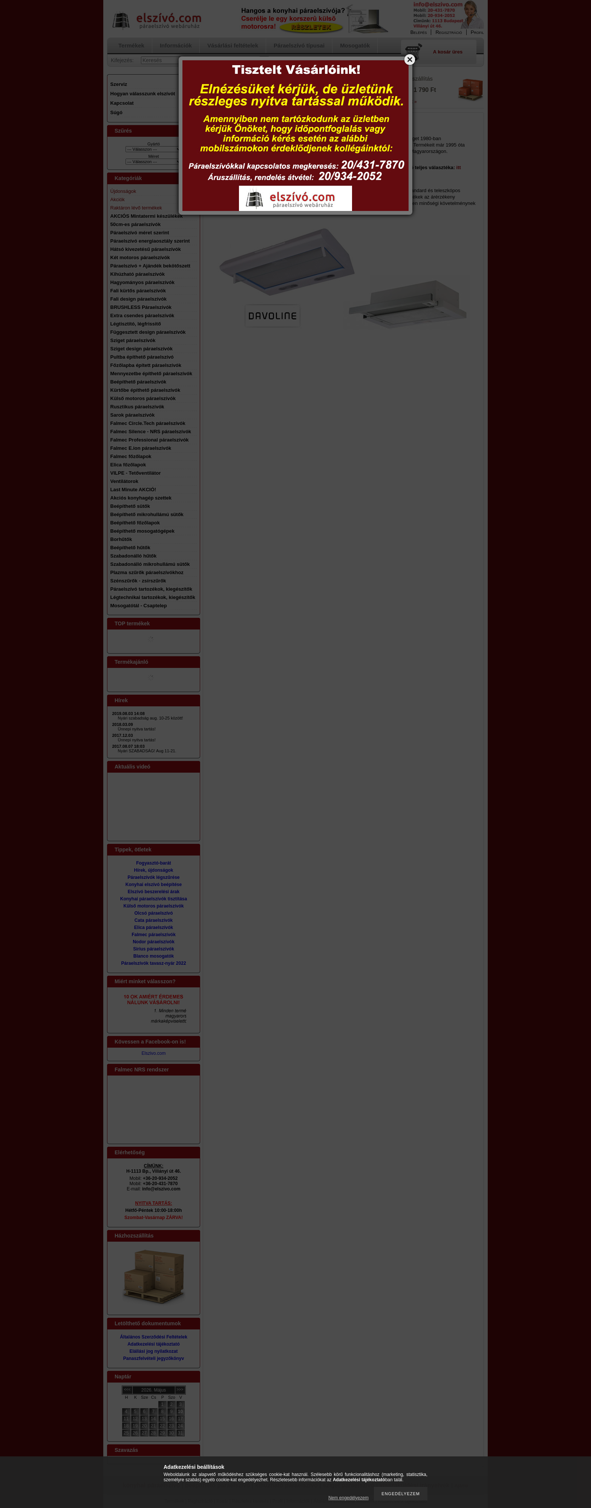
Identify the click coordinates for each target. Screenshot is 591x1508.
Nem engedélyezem (348, 1497)
